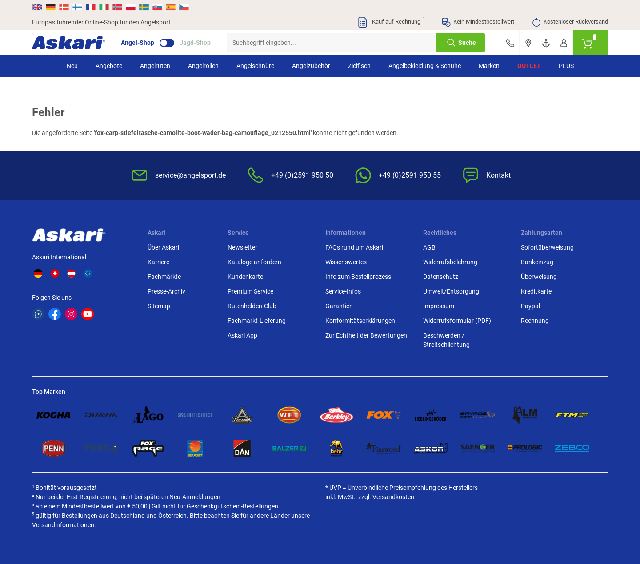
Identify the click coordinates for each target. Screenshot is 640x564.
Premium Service (250, 291)
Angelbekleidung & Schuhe (424, 65)
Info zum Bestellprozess (358, 276)
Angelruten (155, 65)
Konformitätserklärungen (360, 320)
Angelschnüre (255, 65)
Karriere (158, 262)
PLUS (566, 65)
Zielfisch (359, 65)
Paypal (530, 306)
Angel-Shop (137, 42)
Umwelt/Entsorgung (451, 291)
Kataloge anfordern (254, 262)
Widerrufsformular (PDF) (457, 320)
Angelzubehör (311, 65)
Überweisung (539, 276)
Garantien (339, 306)
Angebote (109, 65)
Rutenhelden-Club (252, 306)
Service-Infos (343, 291)
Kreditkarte (536, 291)
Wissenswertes (346, 262)
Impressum (438, 306)
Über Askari (163, 247)
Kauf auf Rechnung (390, 22)
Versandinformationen (63, 524)
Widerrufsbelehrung (450, 262)
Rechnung (535, 320)
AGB (429, 247)
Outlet (529, 65)
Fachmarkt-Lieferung (257, 320)
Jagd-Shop (195, 42)
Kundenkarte (245, 276)
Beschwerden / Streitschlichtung (446, 340)
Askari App (242, 335)
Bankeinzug (537, 262)
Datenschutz (440, 276)
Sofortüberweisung (547, 247)
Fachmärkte (164, 276)
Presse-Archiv (166, 291)
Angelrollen (203, 65)
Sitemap (159, 306)
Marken (489, 65)
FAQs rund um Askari (354, 247)
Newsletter (242, 247)
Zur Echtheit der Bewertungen (366, 335)
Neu (72, 65)
